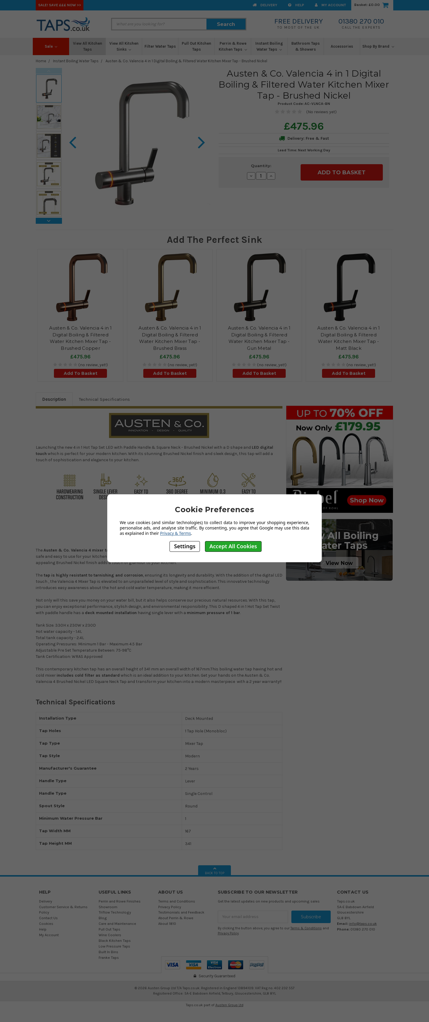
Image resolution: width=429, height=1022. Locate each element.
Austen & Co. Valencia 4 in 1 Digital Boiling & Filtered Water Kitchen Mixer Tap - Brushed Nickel (186, 61)
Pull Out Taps (109, 929)
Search (226, 24)
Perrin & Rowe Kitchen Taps (233, 46)
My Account (330, 5)
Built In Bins (108, 952)
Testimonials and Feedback (181, 912)
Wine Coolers (110, 935)
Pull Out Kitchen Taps (196, 46)
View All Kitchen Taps (87, 46)
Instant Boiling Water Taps (269, 46)
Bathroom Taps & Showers (305, 46)
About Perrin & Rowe (175, 918)
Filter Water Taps (160, 46)
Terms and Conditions (176, 901)
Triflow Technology (115, 912)
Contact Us (48, 918)
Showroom (108, 907)
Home (41, 61)
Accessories (342, 46)
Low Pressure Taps (114, 946)
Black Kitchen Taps (115, 940)
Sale (51, 46)
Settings (184, 546)
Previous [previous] (49, 71)
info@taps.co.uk (363, 923)
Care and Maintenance (117, 923)
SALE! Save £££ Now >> (59, 5)
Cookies (46, 923)
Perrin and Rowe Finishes (120, 901)
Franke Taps (109, 957)
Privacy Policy (169, 907)
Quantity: (261, 165)
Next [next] (49, 221)
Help (296, 5)
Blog (103, 918)
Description (54, 399)
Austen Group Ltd (229, 1005)
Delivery (265, 5)
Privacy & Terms (175, 533)
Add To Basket (80, 373)
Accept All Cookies (233, 546)
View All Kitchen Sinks (124, 46)
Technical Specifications (104, 399)
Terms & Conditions (306, 928)
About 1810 (167, 923)
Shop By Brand (378, 46)
